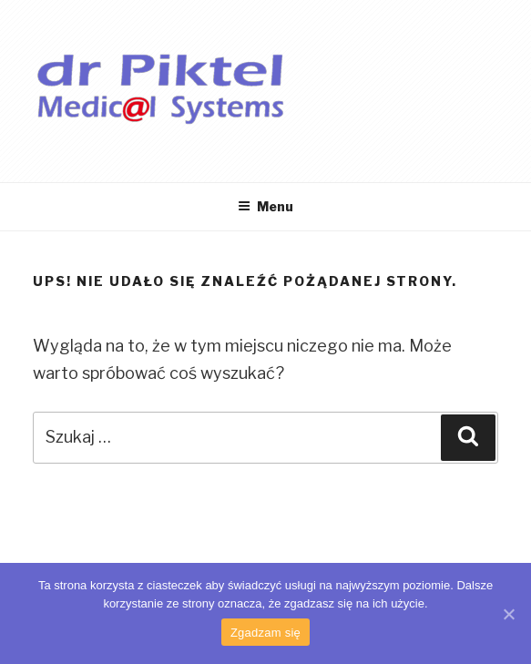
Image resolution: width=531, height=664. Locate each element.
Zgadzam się (265, 632)
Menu (265, 206)
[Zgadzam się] (508, 614)
